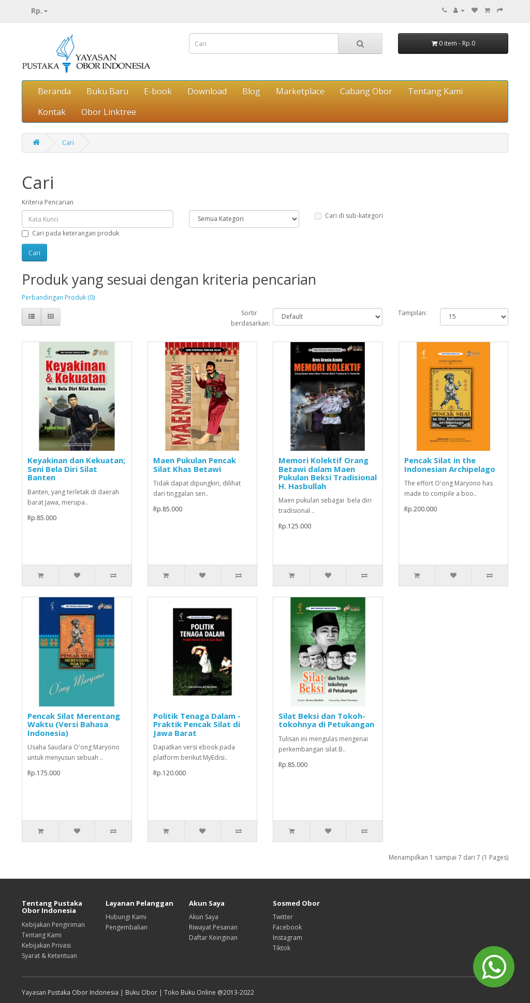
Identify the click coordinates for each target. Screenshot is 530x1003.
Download (207, 91)
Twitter (283, 916)
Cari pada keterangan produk (70, 233)
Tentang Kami (435, 91)
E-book (158, 91)
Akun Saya (203, 916)
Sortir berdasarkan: (244, 318)
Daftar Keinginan (213, 937)
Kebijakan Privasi (46, 945)
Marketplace (300, 91)
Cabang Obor (366, 91)
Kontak (52, 111)
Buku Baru (107, 91)
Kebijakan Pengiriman (53, 924)
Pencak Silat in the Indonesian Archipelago (449, 464)
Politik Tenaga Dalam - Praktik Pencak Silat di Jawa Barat (197, 724)
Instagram (287, 937)
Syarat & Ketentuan (49, 955)
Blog (251, 91)
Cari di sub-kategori (349, 215)
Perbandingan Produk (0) (58, 297)
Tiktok (281, 947)
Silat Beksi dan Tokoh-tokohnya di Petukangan (326, 720)
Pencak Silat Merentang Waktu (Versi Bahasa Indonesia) (73, 724)
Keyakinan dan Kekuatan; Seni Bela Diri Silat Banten (76, 468)
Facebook (287, 927)
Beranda (54, 91)
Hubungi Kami (126, 916)
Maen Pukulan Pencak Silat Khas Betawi (194, 464)
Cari (68, 142)
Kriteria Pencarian (47, 202)
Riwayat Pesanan (213, 927)
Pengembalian (127, 927)
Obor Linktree (108, 111)
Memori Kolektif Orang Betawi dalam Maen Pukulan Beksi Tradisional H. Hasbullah (327, 473)
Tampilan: (411, 312)
